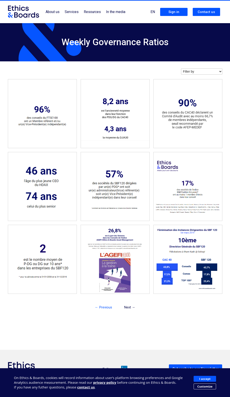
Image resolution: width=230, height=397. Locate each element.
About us (53, 12)
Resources (92, 12)
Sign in (173, 12)
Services (72, 12)
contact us (86, 387)
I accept (204, 379)
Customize (204, 386)
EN (152, 12)
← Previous (103, 307)
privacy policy (104, 382)
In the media (115, 12)
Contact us (206, 12)
